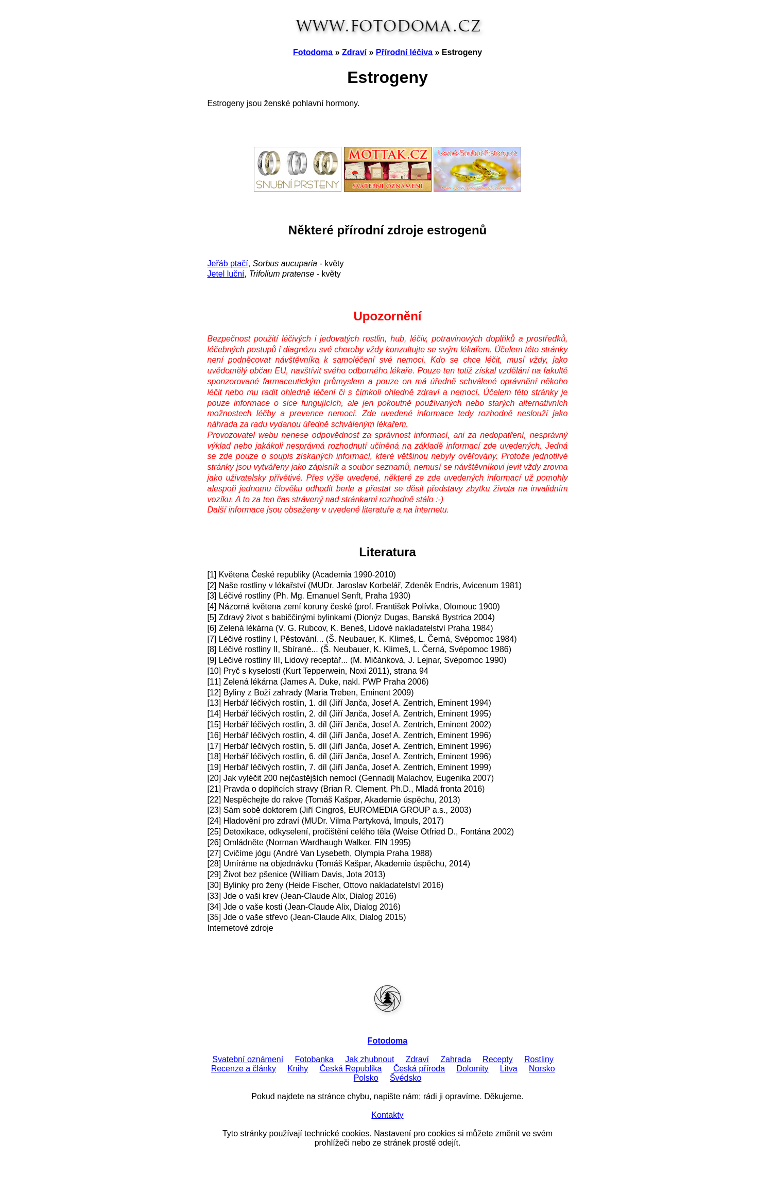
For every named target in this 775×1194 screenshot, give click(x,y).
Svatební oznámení (247, 1059)
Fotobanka (314, 1059)
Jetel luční (226, 273)
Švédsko (405, 1077)
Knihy (297, 1068)
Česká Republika (350, 1068)
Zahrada (455, 1059)
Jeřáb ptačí (228, 263)
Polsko (366, 1077)
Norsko (542, 1068)
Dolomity (472, 1068)
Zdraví (354, 52)
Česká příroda (419, 1068)
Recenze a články (243, 1068)
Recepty (498, 1059)
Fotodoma (313, 52)
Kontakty (387, 1115)
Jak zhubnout (369, 1059)
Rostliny (539, 1059)
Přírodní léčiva (404, 52)
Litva (509, 1068)
